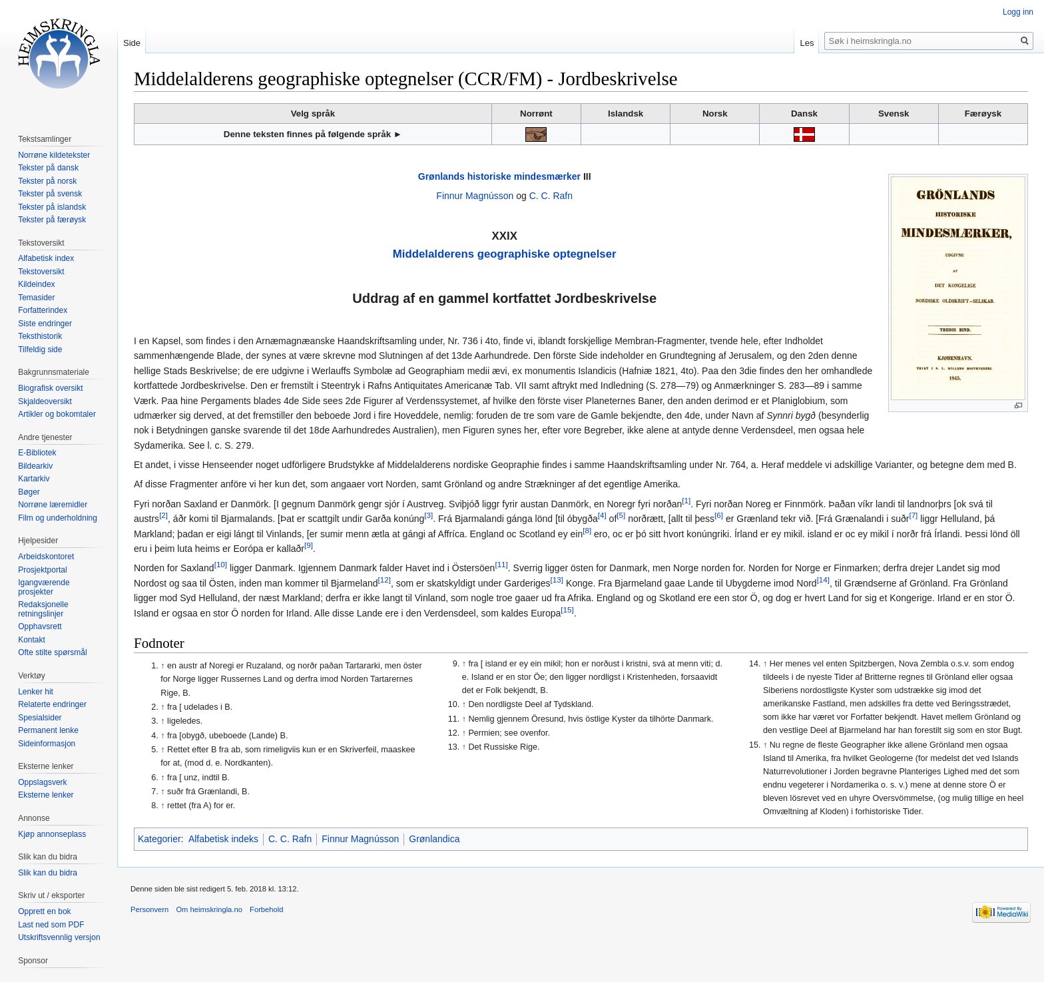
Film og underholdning (57, 518)
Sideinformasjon (46, 743)
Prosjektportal (42, 570)
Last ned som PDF (51, 924)
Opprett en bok (44, 911)
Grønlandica (434, 839)
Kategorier (159, 839)
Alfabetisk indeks (223, 839)
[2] (163, 515)
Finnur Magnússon (474, 195)
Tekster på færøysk (52, 219)
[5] (621, 515)
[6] (718, 515)
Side (131, 43)
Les (807, 43)
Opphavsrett (39, 626)
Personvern (149, 909)
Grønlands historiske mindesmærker (499, 176)
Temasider (36, 297)
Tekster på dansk (48, 167)
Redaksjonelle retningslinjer (43, 609)
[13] (557, 579)
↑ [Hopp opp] (162, 665)
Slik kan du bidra (47, 872)
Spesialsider (39, 717)
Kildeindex (36, 284)
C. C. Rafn (551, 195)
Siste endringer (45, 323)
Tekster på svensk (50, 193)
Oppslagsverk (42, 782)
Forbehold (266, 909)
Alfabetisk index (46, 258)
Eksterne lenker (45, 795)
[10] (220, 565)
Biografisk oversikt (50, 388)
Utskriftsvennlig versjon (59, 937)
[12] (384, 579)
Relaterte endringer (52, 704)
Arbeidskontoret (46, 556)
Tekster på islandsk (52, 207)
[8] (587, 530)
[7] (913, 515)
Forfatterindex (42, 310)
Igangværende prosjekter (43, 587)
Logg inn (1018, 12)
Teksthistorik (40, 336)
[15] (567, 609)
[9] (308, 545)
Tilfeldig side (40, 349)
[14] (823, 579)
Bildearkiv (35, 466)
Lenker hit (35, 691)
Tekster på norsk (47, 181)
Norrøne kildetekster (54, 155)
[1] (686, 500)
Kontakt (31, 639)
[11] (501, 565)
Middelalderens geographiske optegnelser (505, 254)
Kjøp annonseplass (52, 834)
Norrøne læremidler (52, 504)
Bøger (29, 492)
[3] (428, 515)
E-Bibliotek (37, 452)
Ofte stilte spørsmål (52, 652)
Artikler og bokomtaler (57, 414)
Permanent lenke (48, 730)
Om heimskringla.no (209, 909)
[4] (602, 515)
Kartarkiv (33, 478)
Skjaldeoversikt (45, 401)
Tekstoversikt (41, 271)
